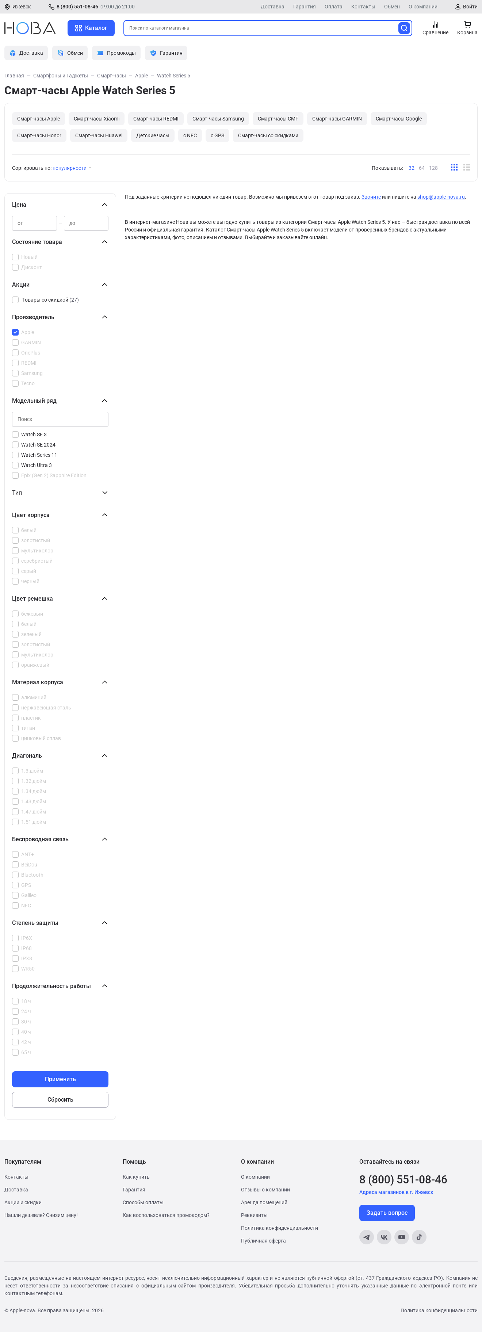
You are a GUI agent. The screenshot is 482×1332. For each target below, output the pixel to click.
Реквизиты (254, 1215)
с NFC (190, 135)
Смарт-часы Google (399, 119)
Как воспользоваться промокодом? (166, 1215)
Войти (470, 6)
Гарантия (304, 6)
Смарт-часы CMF (278, 119)
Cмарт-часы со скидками (268, 135)
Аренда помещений (264, 1202)
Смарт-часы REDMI (156, 119)
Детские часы (152, 135)
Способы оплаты (143, 1202)
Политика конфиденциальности (279, 1228)
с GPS (217, 135)
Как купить (136, 1177)
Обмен (392, 6)
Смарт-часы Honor (39, 135)
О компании (423, 6)
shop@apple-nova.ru (441, 197)
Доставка (272, 6)
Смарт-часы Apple (38, 119)
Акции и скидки (23, 1202)
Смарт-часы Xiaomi (96, 119)
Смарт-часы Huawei (98, 135)
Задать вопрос (387, 1212)
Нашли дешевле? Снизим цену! (41, 1215)
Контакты (363, 6)
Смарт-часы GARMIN (337, 119)
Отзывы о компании (265, 1190)
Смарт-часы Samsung (218, 119)
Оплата (334, 6)
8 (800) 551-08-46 (77, 6)
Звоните (371, 197)
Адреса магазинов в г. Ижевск (396, 1192)
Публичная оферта (263, 1241)
